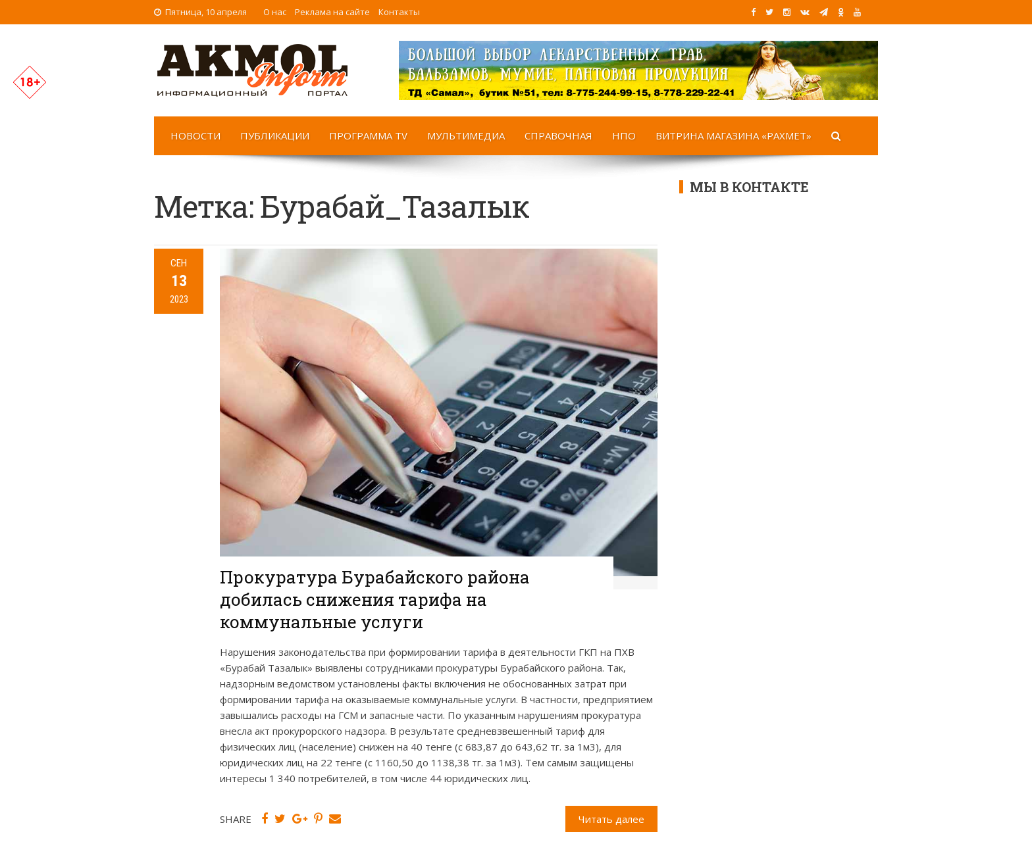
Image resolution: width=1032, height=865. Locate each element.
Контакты (399, 12)
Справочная (558, 135)
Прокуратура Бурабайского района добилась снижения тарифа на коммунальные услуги (375, 599)
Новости (195, 135)
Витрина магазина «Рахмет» (734, 135)
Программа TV (368, 135)
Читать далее (611, 819)
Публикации (274, 135)
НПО (624, 135)
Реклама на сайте (332, 12)
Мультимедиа (466, 135)
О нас (274, 12)
